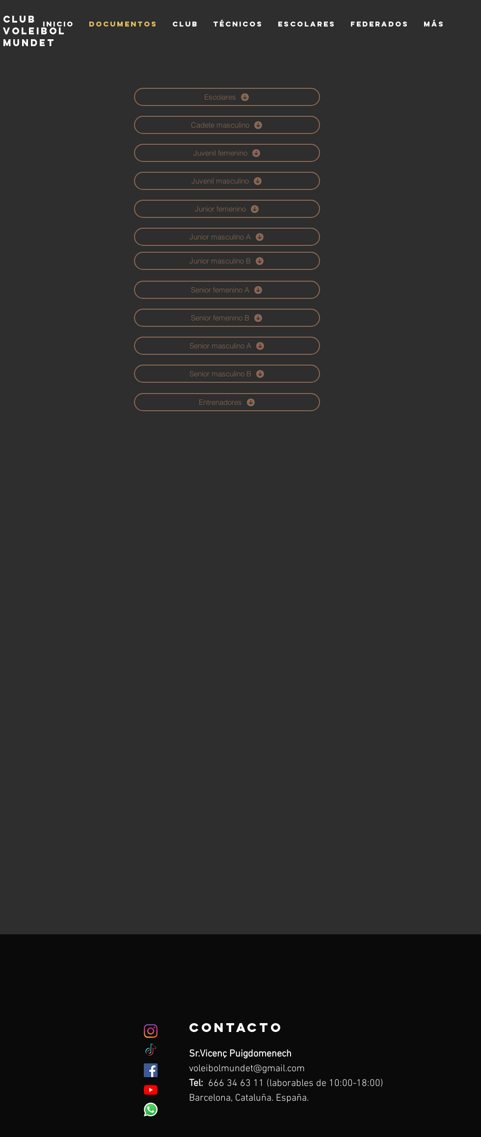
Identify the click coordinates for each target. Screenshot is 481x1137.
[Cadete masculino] (227, 125)
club (19, 19)
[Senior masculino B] (227, 374)
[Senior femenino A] (227, 290)
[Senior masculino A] (227, 346)
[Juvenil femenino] (227, 153)
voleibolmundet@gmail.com (247, 1069)
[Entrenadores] (227, 402)
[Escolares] (227, 97)
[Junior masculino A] (227, 237)
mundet (31, 43)
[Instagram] (151, 1031)
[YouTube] (151, 1090)
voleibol (34, 31)
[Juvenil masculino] (227, 181)
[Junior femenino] (227, 209)
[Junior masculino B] (227, 261)
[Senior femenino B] (227, 318)
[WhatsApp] (151, 1109)
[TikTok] (151, 1051)
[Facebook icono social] (151, 1070)
